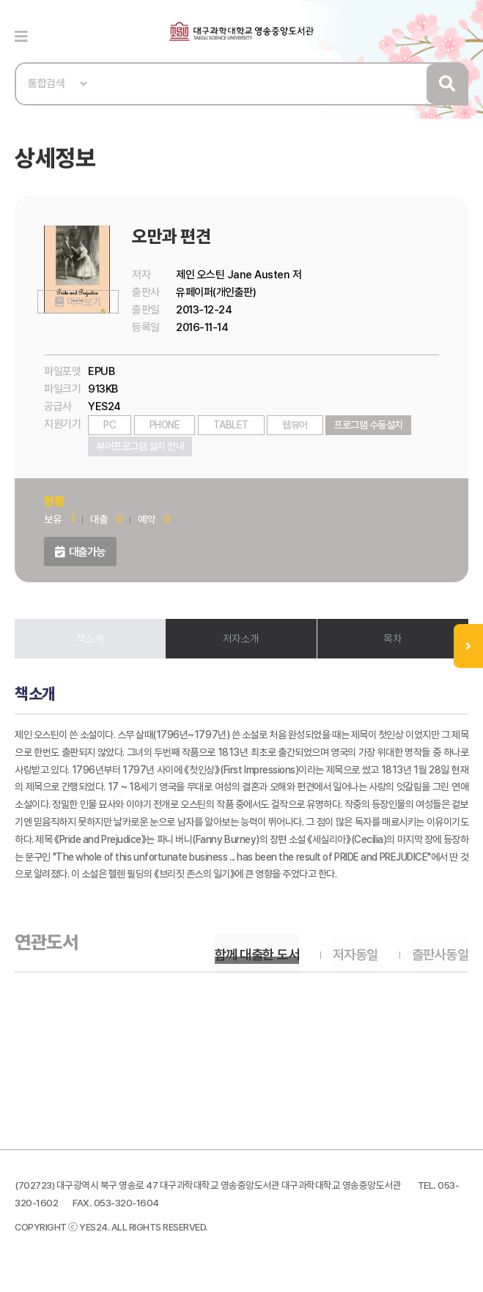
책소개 (90, 638)
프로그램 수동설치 (368, 425)
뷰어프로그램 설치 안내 (140, 446)
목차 (392, 638)
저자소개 (241, 638)
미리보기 (83, 329)
